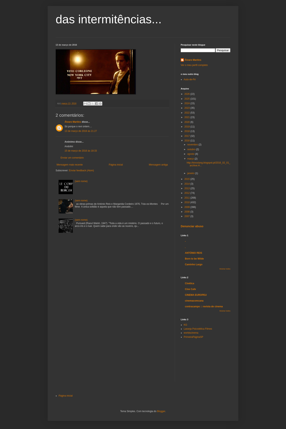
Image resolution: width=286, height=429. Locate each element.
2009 (187, 207)
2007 (187, 216)
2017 (187, 136)
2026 (187, 94)
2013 (187, 188)
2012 (187, 193)
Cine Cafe (190, 289)
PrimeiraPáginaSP (193, 337)
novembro (193, 144)
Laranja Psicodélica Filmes (198, 328)
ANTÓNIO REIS (193, 253)
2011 (187, 197)
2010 (187, 202)
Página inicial (116, 164)
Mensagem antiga (158, 164)
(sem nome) (81, 181)
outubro (191, 149)
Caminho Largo (193, 264)
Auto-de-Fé (190, 79)
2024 (187, 103)
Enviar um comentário (72, 157)
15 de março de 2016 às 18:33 (81, 150)
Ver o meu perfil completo (194, 65)
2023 (187, 108)
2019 (187, 126)
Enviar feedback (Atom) (81, 170)
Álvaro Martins (73, 121)
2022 (187, 112)
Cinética (189, 283)
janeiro (191, 173)
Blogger (161, 411)
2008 (187, 211)
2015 (187, 179)
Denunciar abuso (192, 226)
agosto (191, 154)
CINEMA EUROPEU (196, 295)
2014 (187, 183)
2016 (187, 140)
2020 (187, 122)
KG (185, 324)
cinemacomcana (194, 300)
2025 (187, 98)
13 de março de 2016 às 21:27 (81, 131)
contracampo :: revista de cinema (204, 306)
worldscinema (191, 332)
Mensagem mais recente (70, 164)
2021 (187, 117)
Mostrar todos (224, 269)
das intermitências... (109, 19)
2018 (187, 131)
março (191, 158)
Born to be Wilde (194, 258)
